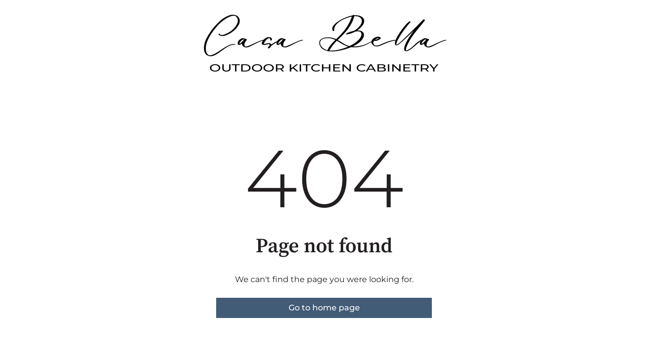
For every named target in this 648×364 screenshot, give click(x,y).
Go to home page (324, 307)
